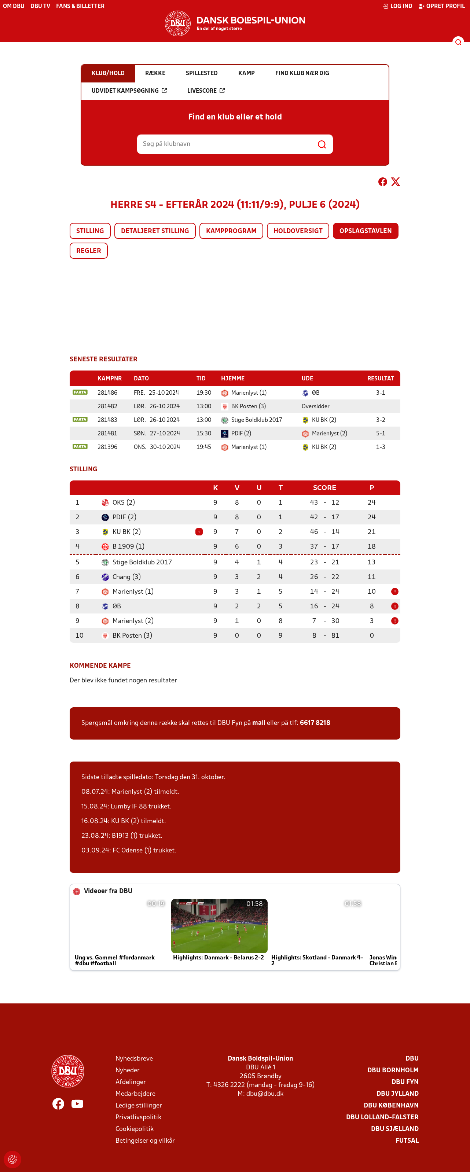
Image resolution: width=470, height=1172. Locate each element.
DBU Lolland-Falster (382, 1117)
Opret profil (441, 6)
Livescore (206, 91)
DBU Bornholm (393, 1070)
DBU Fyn (405, 1082)
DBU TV (40, 6)
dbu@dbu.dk (264, 1093)
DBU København (391, 1105)
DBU (412, 1058)
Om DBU (14, 6)
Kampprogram (231, 231)
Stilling (90, 231)
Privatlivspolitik (138, 1117)
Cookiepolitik (134, 1128)
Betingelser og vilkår (145, 1140)
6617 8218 (315, 722)
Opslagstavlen (365, 231)
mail (258, 722)
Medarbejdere (135, 1093)
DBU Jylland (398, 1093)
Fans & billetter (80, 6)
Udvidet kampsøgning (129, 91)
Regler (88, 251)
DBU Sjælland (395, 1128)
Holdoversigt (298, 231)
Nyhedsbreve (134, 1058)
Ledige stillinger (138, 1105)
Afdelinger (130, 1082)
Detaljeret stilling (155, 231)
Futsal (407, 1140)
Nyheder (127, 1070)
